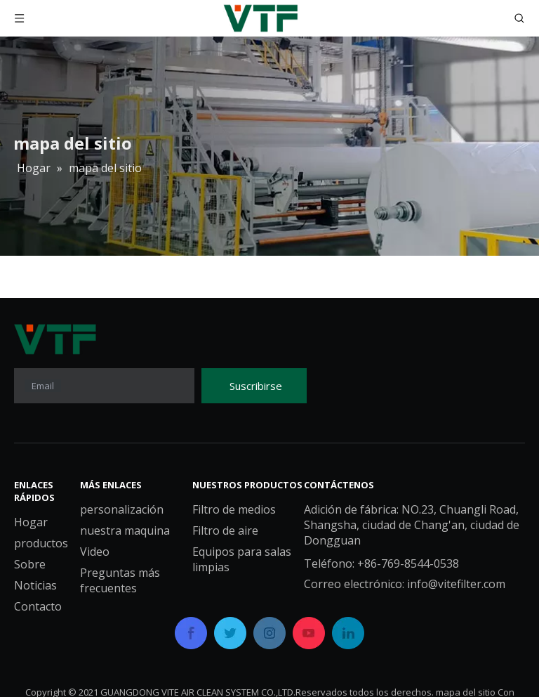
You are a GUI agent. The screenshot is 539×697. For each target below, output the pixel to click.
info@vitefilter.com (456, 584)
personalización (122, 509)
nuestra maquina (125, 530)
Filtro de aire (225, 530)
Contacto (38, 606)
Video (94, 551)
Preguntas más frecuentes (120, 580)
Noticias (35, 585)
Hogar (31, 522)
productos (41, 543)
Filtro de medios (234, 509)
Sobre (30, 564)
